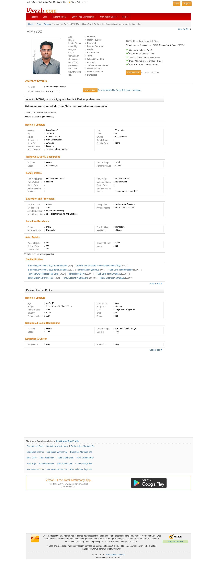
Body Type (73, 62)
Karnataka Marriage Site (81, 469)
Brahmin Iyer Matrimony (57, 446)
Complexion (73, 59)
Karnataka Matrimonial (57, 469)
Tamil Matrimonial (65, 458)
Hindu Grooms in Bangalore (75, 278)
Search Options (44, 24)
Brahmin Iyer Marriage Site (83, 446)
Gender (30, 130)
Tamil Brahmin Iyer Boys (88, 270)
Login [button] (177, 4)
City (70, 75)
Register (34, 17)
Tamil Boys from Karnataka (108, 274)
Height (71, 40)
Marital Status (74, 43)
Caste (71, 53)
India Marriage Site (83, 463)
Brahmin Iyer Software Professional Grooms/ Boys (98, 266)
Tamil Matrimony (47, 458)
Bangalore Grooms (35, 452)
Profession (73, 65)
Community (73, 56)
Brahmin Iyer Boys (35, 446)
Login (45, 17)
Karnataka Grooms (35, 469)
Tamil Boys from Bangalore (120, 270)
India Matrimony (46, 463)
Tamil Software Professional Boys (43, 274)
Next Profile (183, 29)
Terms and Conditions (115, 554)
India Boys (31, 463)
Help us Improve (175, 541)
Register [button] (187, 4)
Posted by (72, 46)
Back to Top (156, 284)
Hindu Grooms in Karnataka (112, 278)
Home (31, 24)
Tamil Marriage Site (85, 458)
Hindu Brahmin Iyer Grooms (40, 278)
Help (125, 17)
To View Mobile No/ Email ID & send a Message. (119, 90)
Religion (72, 49)
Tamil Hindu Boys (77, 274)
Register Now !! (133, 73)
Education (72, 68)
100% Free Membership (84, 17)
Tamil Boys (32, 458)
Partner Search (60, 17)
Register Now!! (90, 90)
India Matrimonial (64, 463)
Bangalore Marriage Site (81, 452)
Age (70, 37)
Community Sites (109, 17)
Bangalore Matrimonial (57, 452)
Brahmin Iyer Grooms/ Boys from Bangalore (48, 266)
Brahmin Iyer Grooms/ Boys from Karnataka (48, 270)
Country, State (74, 72)
